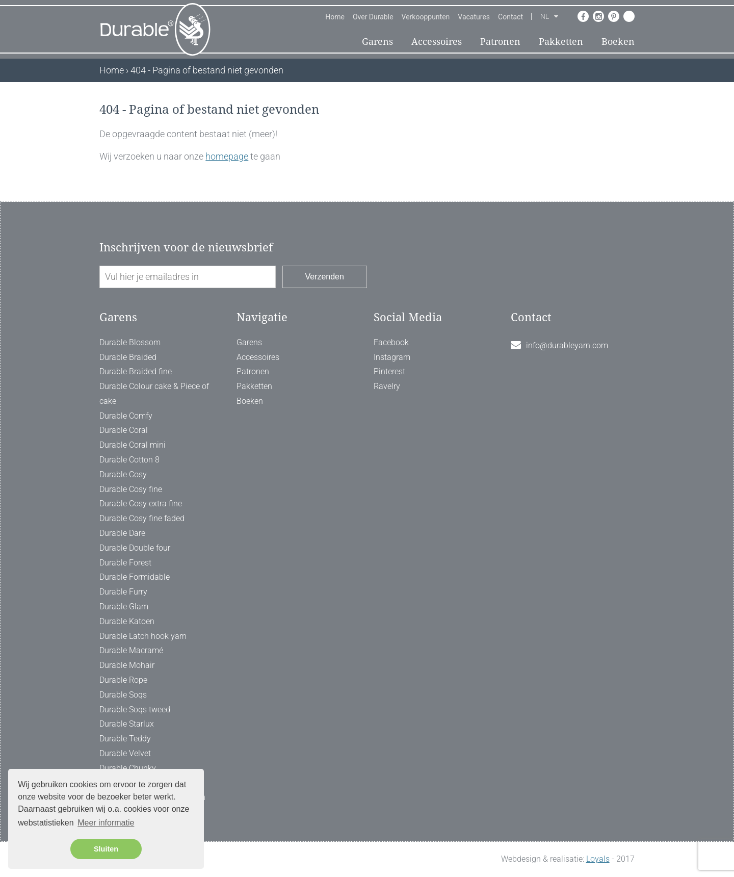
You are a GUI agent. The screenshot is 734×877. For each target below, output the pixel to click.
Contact (510, 16)
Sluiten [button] (106, 849)
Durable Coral (123, 430)
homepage (226, 156)
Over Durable (373, 16)
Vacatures (474, 16)
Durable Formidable (134, 577)
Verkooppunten (426, 16)
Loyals (598, 859)
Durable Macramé (131, 650)
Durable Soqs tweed (134, 709)
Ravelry (387, 386)
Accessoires (436, 41)
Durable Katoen (126, 621)
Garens (377, 41)
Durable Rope (123, 680)
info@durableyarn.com (567, 345)
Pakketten (561, 41)
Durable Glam (123, 606)
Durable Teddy (125, 738)
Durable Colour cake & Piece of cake (154, 393)
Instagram (392, 357)
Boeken (618, 41)
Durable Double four (134, 548)
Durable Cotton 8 (129, 460)
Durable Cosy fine (130, 489)
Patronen (500, 41)
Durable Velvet (125, 753)
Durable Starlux (126, 724)
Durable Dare (122, 533)
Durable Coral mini (132, 445)
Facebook (391, 342)
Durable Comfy (125, 416)
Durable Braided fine (135, 371)
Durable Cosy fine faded (142, 518)
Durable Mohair (126, 665)
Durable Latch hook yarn (143, 636)
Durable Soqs (123, 695)
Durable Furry (123, 592)
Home (335, 16)
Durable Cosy (123, 474)
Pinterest (389, 371)
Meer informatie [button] (105, 822)
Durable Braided (127, 357)
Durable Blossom (130, 342)
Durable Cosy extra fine (140, 503)
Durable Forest (125, 563)
